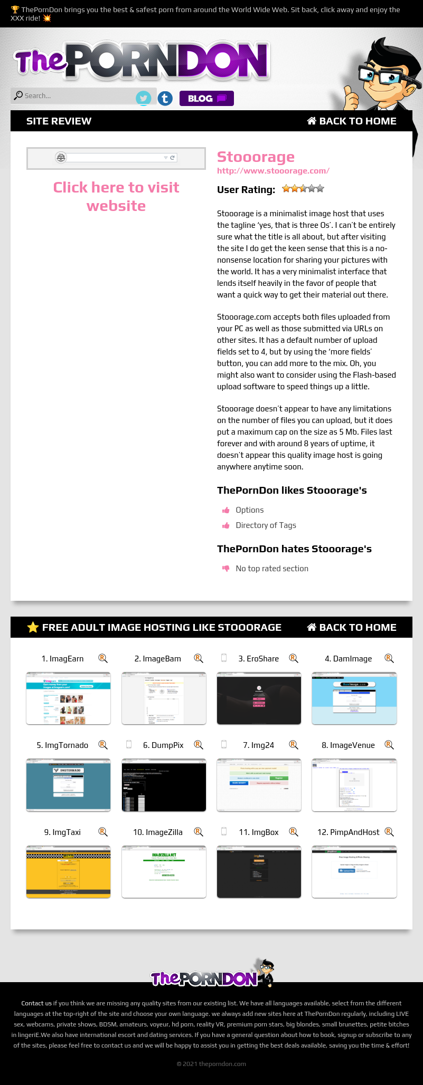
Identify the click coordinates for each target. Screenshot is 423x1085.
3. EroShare (258, 658)
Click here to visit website (116, 196)
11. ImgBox (258, 832)
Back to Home (352, 120)
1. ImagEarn (62, 658)
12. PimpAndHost (348, 832)
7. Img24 (258, 745)
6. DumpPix (163, 745)
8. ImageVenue (348, 745)
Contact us (36, 1003)
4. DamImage (348, 658)
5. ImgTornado (62, 745)
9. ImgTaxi (62, 832)
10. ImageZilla (158, 832)
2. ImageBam (157, 658)
